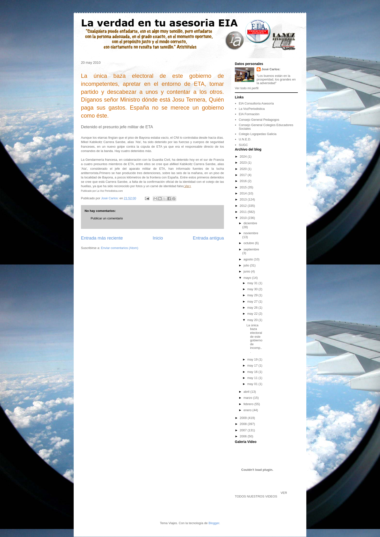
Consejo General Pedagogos (259, 119)
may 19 (252, 359)
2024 (244, 156)
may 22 (252, 313)
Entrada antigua (208, 238)
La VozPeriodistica (252, 109)
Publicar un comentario (107, 218)
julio (247, 265)
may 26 (252, 307)
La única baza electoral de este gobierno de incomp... (254, 338)
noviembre (251, 233)
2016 (244, 181)
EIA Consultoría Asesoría (256, 103)
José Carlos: (270, 69)
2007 (244, 430)
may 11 (252, 378)
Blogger (213, 523)
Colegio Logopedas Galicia (257, 134)
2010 (244, 218)
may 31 (252, 283)
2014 (244, 193)
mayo (248, 278)
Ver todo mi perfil (247, 88)
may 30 (252, 289)
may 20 (252, 320)
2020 (244, 169)
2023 (244, 162)
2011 (244, 212)
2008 (244, 424)
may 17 (252, 365)
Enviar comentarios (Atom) (119, 248)
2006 (244, 436)
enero (248, 410)
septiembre (251, 249)
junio (247, 271)
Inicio (158, 238)
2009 (244, 418)
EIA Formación (249, 114)
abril (247, 391)
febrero (249, 404)
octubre (249, 243)
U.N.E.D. (245, 139)
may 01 (252, 384)
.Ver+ (187, 186)
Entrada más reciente (102, 238)
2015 (244, 187)
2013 (244, 199)
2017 (244, 175)
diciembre (250, 223)
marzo (248, 398)
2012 (244, 206)
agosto (249, 259)
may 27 (252, 301)
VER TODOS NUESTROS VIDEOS (261, 494)
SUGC (243, 145)
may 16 (252, 372)
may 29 (252, 295)
